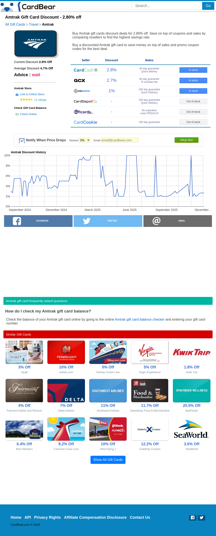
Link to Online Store (32, 94)
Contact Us (140, 517)
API (28, 517)
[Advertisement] (108, 261)
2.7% (112, 80)
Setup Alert (186, 140)
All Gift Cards (15, 24)
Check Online (28, 114)
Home (16, 517)
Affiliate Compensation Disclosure (95, 517)
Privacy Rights (47, 517)
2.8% (112, 69)
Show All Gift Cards (108, 460)
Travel (33, 24)
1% (112, 90)
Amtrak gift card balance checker (140, 319)
